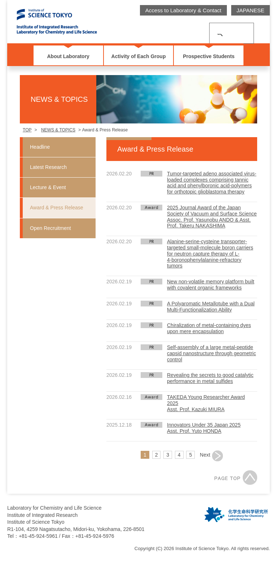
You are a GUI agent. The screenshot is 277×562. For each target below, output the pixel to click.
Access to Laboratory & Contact (183, 10)
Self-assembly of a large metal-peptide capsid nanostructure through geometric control (211, 353)
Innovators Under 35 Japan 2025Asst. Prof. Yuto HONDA (204, 428)
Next (205, 455)
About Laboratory (68, 56)
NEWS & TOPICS (58, 129)
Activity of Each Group (138, 56)
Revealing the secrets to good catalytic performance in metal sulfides (210, 378)
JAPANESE (250, 10)
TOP (27, 129)
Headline (40, 147)
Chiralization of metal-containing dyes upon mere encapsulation (209, 328)
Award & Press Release (56, 207)
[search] (223, 28)
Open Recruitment (50, 228)
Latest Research (48, 167)
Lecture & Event (48, 187)
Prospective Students (208, 56)
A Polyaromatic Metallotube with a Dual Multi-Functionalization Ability (211, 307)
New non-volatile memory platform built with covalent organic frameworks (210, 285)
